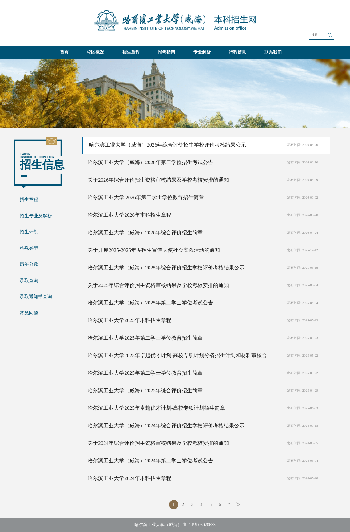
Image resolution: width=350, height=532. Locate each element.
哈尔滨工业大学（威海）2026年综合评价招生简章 (145, 233)
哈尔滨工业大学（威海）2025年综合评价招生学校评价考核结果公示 (166, 268)
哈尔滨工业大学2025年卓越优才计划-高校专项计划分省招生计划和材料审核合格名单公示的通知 (180, 355)
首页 (64, 52)
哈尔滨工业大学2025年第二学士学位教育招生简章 (145, 338)
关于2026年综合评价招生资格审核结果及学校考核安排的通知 (158, 180)
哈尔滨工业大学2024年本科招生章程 (129, 478)
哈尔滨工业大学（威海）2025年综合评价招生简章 (145, 390)
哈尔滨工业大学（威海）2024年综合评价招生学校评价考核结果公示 (166, 426)
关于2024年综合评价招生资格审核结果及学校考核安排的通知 (158, 443)
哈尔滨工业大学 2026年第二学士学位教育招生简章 (146, 197)
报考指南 (166, 52)
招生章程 (131, 52)
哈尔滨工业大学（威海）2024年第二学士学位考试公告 (150, 461)
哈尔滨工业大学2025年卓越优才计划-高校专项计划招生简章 (156, 408)
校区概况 (95, 52)
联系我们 (273, 52)
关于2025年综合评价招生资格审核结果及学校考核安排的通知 (158, 285)
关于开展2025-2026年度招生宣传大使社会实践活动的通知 (154, 250)
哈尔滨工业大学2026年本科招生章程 (129, 215)
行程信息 (237, 52)
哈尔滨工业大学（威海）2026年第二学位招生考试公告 (150, 162)
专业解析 (202, 52)
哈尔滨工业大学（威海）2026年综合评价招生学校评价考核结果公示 (167, 145)
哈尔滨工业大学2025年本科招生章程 (129, 320)
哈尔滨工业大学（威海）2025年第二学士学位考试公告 (150, 303)
